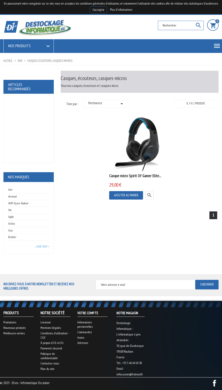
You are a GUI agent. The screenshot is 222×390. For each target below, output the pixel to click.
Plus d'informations (121, 10)
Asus (10, 230)
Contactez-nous (50, 363)
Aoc (10, 210)
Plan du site (47, 369)
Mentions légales (51, 328)
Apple (11, 217)
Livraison (46, 322)
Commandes (84, 332)
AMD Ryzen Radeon (18, 203)
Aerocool (12, 196)
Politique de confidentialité (49, 356)
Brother (12, 237)
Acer (10, 190)
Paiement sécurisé (51, 348)
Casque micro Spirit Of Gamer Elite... (135, 175)
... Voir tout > (41, 246)
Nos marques (18, 176)
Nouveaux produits (14, 328)
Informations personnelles (85, 324)
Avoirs (80, 337)
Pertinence (106, 104)
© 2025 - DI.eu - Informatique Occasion (24, 383)
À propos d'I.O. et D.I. (52, 343)
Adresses (82, 343)
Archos (11, 224)
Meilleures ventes (14, 333)
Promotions (9, 322)
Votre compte (87, 313)
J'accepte (98, 10)
